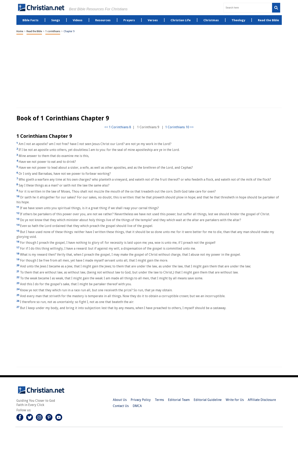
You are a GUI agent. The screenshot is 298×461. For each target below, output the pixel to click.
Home (19, 31)
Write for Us (235, 400)
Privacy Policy (141, 400)
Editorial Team (179, 400)
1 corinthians (52, 31)
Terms (159, 400)
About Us (120, 400)
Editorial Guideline (208, 400)
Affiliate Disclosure (262, 400)
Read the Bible (34, 31)
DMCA (137, 406)
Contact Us (121, 406)
